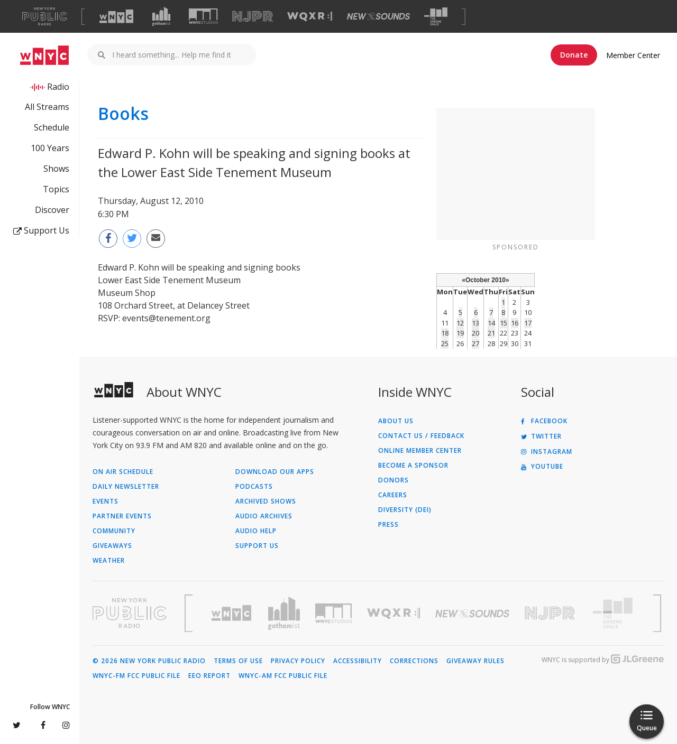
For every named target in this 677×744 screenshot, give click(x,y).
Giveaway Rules (475, 661)
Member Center (633, 55)
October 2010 (485, 280)
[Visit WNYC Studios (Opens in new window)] (203, 16)
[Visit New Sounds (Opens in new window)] (378, 16)
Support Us (41, 230)
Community (114, 531)
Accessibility (357, 661)
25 (445, 343)
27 (475, 343)
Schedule (51, 127)
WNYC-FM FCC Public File (136, 676)
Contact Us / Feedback (421, 436)
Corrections (414, 661)
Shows (56, 168)
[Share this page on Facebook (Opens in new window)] (108, 238)
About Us (396, 421)
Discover (52, 210)
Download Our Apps (274, 472)
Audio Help (256, 531)
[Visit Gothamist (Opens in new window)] (161, 16)
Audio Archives (263, 516)
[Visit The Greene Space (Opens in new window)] (435, 16)
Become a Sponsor (413, 465)
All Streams (47, 107)
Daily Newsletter (126, 486)
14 (491, 323)
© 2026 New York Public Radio (149, 661)
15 (503, 323)
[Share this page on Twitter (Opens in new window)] (132, 238)
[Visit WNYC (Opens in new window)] (116, 16)
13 (475, 323)
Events (105, 501)
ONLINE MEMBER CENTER (420, 451)
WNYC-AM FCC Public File (283, 676)
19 (460, 333)
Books (123, 114)
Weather (109, 560)
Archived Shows (265, 501)
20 (475, 333)
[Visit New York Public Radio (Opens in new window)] (130, 613)
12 (460, 323)
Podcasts (254, 486)
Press (388, 525)
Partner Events (122, 516)
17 (528, 323)
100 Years (50, 148)
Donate (574, 55)
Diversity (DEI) (405, 510)
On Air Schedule (123, 472)
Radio (58, 86)
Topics (56, 189)
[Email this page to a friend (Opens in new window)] (156, 238)
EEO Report (209, 676)
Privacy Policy (298, 661)
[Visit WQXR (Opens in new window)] (309, 17)
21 (491, 333)
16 (514, 323)
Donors (393, 480)
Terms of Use (238, 661)
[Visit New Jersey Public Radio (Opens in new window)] (551, 613)
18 (445, 333)
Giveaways (112, 546)
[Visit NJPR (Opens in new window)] (252, 16)
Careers (392, 495)
